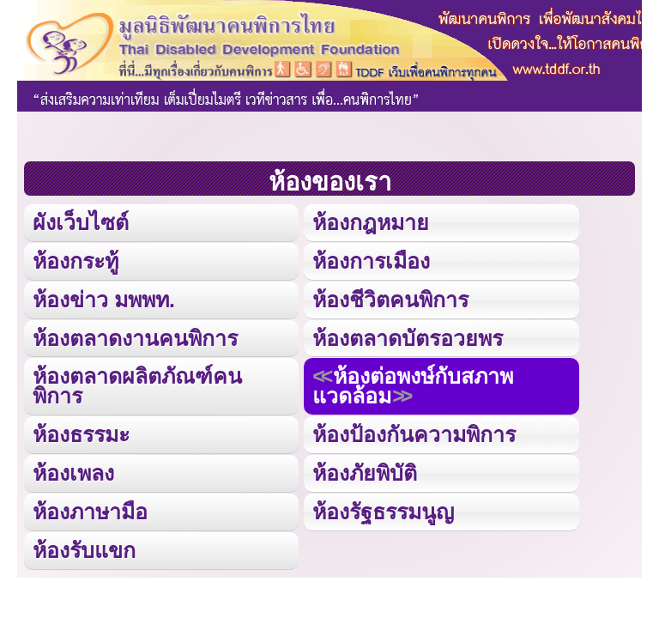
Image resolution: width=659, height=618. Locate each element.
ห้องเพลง (73, 473)
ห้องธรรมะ (81, 434)
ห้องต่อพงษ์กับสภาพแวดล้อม (412, 386)
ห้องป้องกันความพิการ (414, 434)
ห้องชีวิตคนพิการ (390, 300)
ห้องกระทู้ (75, 261)
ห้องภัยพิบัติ (364, 473)
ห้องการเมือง (371, 261)
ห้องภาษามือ (90, 512)
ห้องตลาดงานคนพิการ (135, 338)
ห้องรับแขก (84, 550)
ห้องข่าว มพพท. (104, 300)
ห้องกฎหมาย (370, 222)
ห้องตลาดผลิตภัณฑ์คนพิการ (137, 386)
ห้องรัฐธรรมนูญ (383, 512)
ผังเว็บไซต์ (81, 222)
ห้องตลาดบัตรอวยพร (407, 338)
